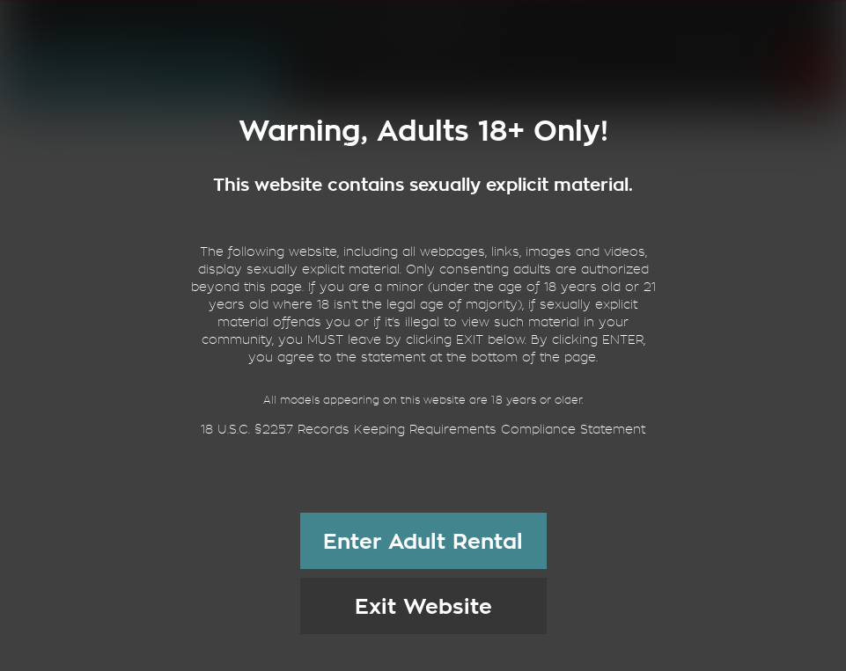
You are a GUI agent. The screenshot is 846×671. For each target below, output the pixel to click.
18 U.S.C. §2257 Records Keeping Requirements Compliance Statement (423, 429)
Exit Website (423, 607)
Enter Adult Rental (423, 542)
